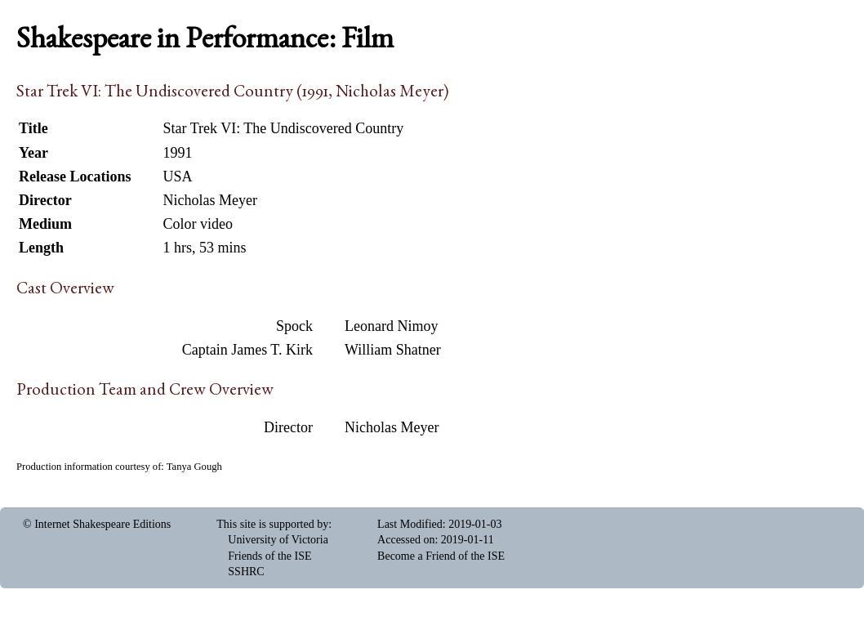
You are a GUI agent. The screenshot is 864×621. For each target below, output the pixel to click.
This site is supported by (272, 524)
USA (177, 176)
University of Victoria (278, 540)
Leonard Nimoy (391, 326)
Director (288, 427)
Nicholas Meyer (392, 427)
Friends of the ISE (269, 556)
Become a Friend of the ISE (441, 556)
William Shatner (393, 350)
